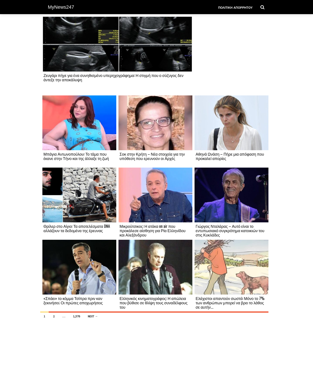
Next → (93, 316)
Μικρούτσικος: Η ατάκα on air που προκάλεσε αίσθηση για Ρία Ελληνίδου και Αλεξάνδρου (152, 230)
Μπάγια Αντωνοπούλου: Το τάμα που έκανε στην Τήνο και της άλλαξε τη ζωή (76, 156)
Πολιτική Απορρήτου (235, 7)
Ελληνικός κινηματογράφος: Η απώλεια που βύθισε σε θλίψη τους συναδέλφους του (154, 302)
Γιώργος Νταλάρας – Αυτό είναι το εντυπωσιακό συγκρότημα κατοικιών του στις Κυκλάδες (230, 230)
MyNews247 (61, 7)
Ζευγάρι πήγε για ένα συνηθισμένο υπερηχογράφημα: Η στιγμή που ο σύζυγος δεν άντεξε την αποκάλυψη (113, 77)
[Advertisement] (231, 55)
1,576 (76, 316)
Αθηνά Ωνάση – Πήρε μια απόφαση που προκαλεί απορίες (230, 156)
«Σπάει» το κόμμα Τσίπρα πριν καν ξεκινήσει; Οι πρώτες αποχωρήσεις (73, 300)
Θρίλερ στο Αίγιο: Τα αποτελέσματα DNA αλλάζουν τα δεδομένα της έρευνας (76, 228)
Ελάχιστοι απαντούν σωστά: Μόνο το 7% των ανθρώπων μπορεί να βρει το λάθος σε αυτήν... (230, 302)
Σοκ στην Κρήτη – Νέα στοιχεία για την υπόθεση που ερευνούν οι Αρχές (152, 156)
